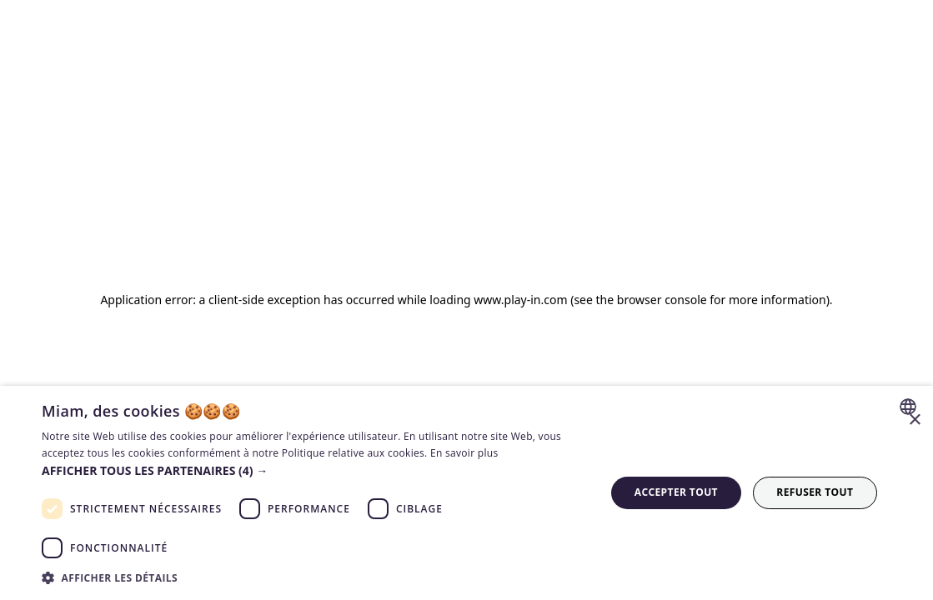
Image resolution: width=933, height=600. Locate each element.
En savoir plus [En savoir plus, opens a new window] (464, 453)
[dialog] (466, 493)
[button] (315, 470)
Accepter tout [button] (676, 492)
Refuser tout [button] (814, 492)
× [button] (914, 420)
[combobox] (910, 406)
